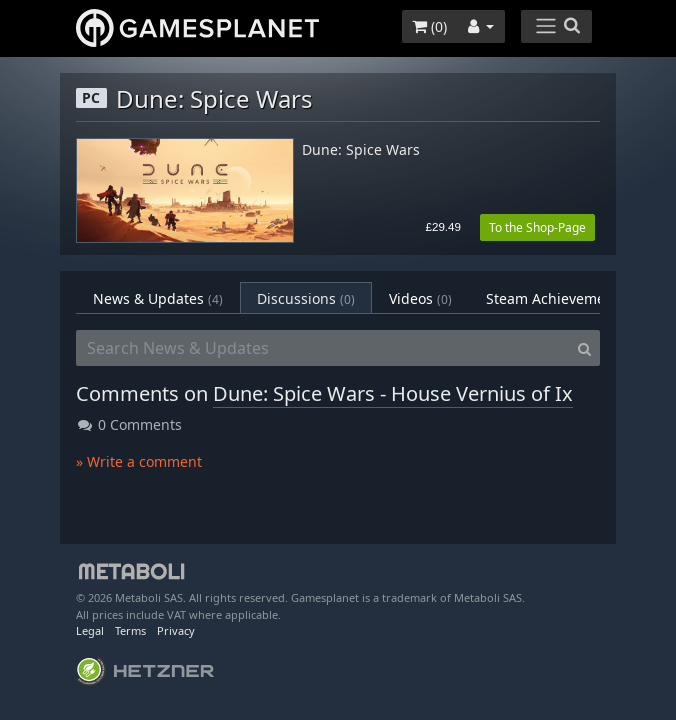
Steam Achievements (572, 298)
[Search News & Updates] (323, 348)
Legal (90, 630)
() (429, 26)
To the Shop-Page (537, 227)
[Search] (584, 348)
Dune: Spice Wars (361, 150)
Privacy (176, 630)
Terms (130, 630)
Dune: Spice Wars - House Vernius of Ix (393, 393)
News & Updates (158, 298)
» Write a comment (139, 461)
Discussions (306, 298)
